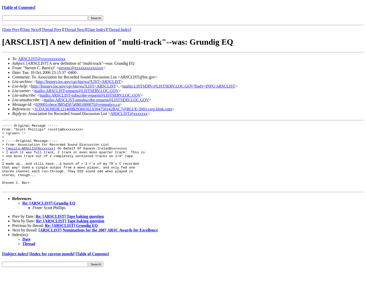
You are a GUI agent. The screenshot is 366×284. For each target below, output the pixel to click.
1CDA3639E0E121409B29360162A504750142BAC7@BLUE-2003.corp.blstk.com (103, 109)
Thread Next (74, 29)
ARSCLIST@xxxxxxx (128, 113)
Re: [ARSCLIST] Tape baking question (70, 229)
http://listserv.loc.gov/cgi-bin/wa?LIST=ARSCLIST (78, 81)
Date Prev (11, 29)
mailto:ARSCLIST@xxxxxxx (30, 153)
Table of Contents (18, 7)
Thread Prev (51, 29)
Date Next (30, 29)
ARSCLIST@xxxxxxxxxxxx (41, 59)
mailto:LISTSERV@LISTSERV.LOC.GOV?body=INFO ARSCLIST (179, 86)
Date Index (96, 29)
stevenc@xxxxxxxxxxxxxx (81, 68)
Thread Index (119, 29)
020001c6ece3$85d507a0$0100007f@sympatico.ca (77, 104)
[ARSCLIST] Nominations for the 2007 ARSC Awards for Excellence (98, 243)
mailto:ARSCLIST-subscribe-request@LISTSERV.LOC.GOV (90, 95)
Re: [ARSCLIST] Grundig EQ (48, 216)
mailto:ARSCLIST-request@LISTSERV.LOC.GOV (76, 91)
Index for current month (52, 267)
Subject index (15, 267)
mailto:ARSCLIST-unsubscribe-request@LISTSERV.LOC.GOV (96, 100)
